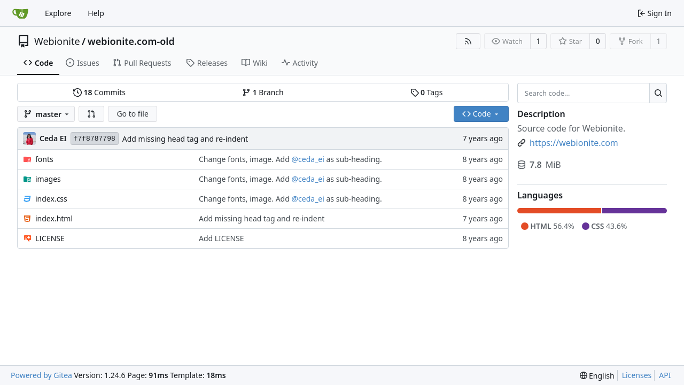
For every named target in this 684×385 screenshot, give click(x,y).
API (665, 375)
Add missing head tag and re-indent (185, 139)
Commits (99, 92)
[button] (91, 114)
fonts (44, 159)
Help (96, 13)
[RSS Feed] (468, 41)
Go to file (132, 114)
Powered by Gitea (41, 375)
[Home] (20, 13)
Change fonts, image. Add (245, 159)
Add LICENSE (221, 238)
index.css (51, 199)
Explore (58, 13)
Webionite (57, 41)
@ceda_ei (307, 159)
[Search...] (658, 93)
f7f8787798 (94, 139)
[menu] (597, 376)
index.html (54, 218)
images (48, 179)
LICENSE (50, 238)
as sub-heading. (353, 159)
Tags (426, 92)
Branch (263, 92)
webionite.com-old (131, 41)
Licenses (637, 375)
